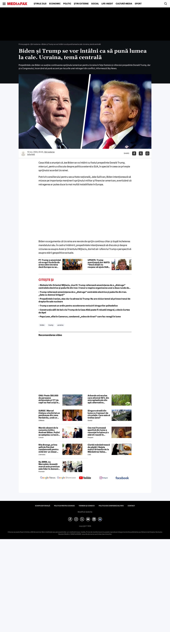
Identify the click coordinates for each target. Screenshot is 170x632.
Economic (55, 4)
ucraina (60, 325)
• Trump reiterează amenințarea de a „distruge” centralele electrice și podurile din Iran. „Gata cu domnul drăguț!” (83, 293)
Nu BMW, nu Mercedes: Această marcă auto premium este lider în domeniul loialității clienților (49, 465)
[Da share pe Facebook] (134, 153)
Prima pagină (24, 44)
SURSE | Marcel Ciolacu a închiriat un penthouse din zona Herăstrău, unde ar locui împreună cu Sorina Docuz (49, 414)
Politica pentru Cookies (64, 506)
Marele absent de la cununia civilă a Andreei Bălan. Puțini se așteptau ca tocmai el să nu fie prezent (49, 431)
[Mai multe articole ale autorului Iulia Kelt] (23, 153)
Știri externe (81, 4)
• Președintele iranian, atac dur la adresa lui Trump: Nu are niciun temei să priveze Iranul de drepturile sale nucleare (84, 300)
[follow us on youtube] (85, 478)
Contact (131, 506)
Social (95, 4)
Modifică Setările (85, 512)
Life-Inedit (107, 4)
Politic (67, 4)
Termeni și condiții (87, 506)
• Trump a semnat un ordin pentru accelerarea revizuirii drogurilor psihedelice (78, 305)
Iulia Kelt (31, 154)
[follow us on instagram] (103, 478)
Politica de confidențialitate (111, 506)
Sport (138, 4)
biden (42, 325)
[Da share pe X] (141, 153)
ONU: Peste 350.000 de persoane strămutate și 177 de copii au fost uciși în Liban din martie (49, 399)
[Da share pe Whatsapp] (147, 153)
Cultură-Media (124, 4)
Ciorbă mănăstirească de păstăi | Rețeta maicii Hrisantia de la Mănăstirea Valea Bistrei (99, 448)
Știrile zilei (40, 4)
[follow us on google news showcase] (66, 478)
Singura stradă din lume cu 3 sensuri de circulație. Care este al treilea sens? (99, 414)
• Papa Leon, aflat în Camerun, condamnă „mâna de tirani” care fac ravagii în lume (80, 316)
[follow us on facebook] (122, 478)
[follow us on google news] (48, 478)
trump (50, 325)
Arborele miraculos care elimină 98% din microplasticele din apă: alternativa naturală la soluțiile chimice (98, 399)
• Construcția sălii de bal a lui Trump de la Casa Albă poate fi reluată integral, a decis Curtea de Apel (84, 311)
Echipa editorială (42, 506)
